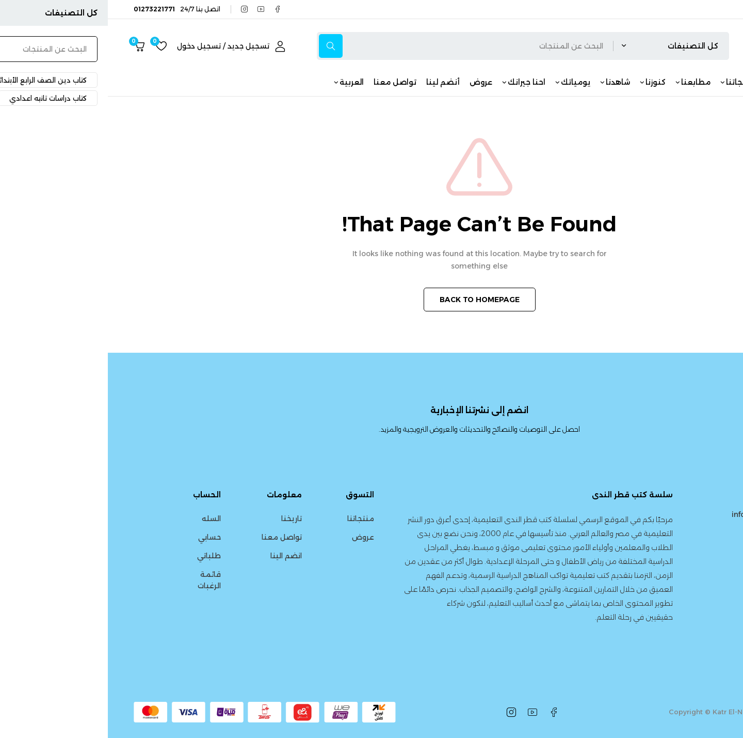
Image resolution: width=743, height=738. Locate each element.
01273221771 (684, 536)
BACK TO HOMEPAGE (372, 299)
